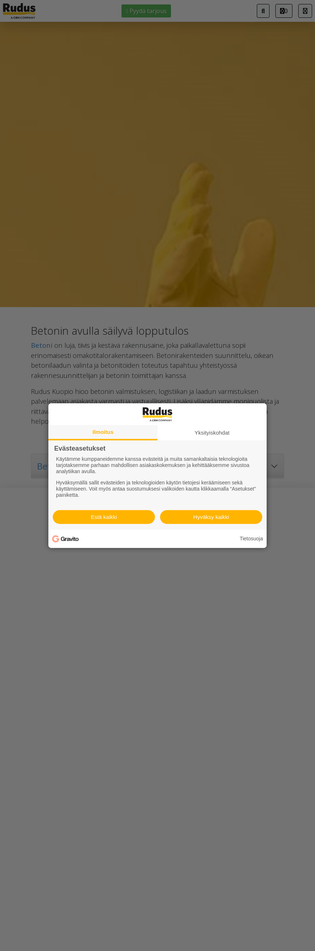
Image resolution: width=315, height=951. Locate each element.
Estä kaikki (104, 517)
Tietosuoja (251, 538)
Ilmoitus (102, 431)
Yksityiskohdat (212, 432)
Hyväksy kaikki (211, 517)
